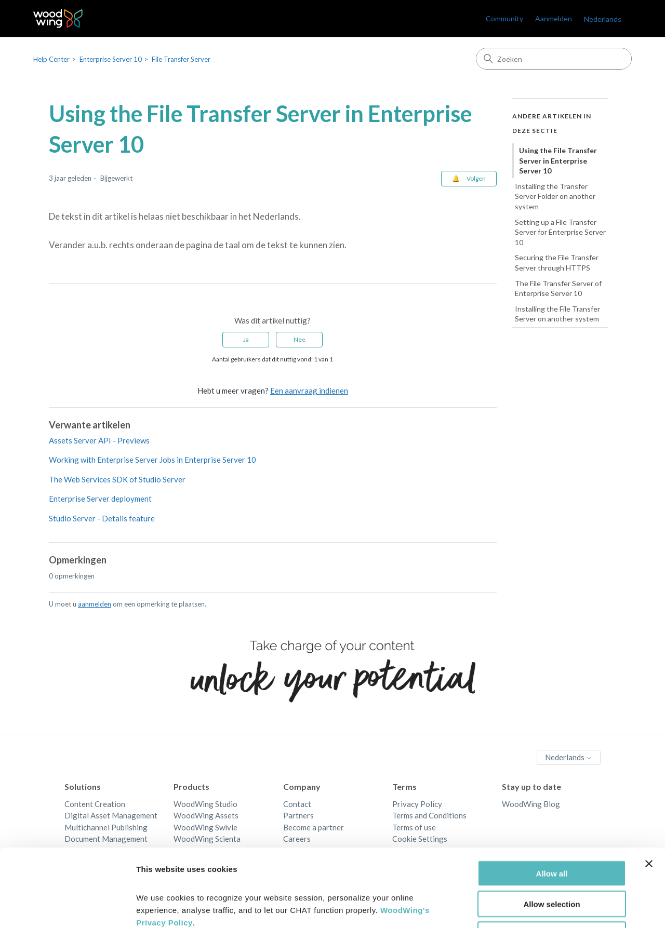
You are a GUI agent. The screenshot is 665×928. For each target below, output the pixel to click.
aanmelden (94, 604)
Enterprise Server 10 (110, 59)
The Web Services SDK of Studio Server (117, 479)
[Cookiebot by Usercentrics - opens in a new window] (67, 908)
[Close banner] (649, 791)
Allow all (552, 800)
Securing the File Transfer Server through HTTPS (556, 262)
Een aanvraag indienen (309, 390)
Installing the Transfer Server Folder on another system (555, 196)
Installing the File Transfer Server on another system (557, 314)
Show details (545, 907)
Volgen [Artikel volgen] (476, 178)
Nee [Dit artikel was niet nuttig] (299, 339)
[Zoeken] (553, 58)
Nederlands (602, 19)
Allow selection (551, 831)
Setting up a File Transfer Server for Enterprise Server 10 (560, 232)
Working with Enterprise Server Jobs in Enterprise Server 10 (152, 459)
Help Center (51, 59)
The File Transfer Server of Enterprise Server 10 (558, 288)
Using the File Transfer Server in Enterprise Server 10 (558, 160)
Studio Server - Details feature (102, 518)
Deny (552, 861)
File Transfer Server (181, 59)
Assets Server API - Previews (99, 440)
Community (504, 18)
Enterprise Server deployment (100, 498)
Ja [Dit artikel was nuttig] (246, 339)
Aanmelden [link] (553, 18)
